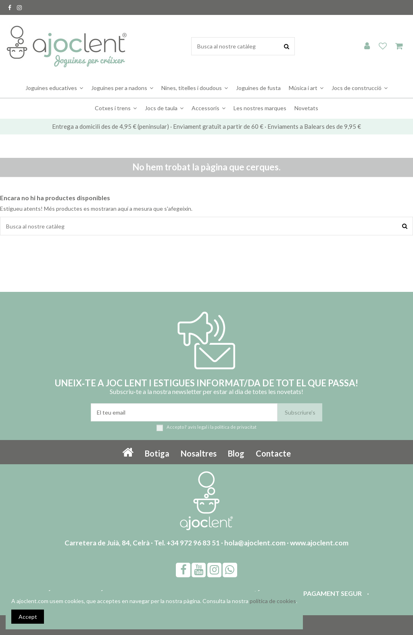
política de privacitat (236, 427)
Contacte (273, 453)
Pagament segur (332, 593)
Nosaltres (199, 453)
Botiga (157, 453)
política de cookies (273, 600)
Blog (236, 453)
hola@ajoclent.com (255, 543)
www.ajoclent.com (319, 543)
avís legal (197, 427)
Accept (28, 616)
